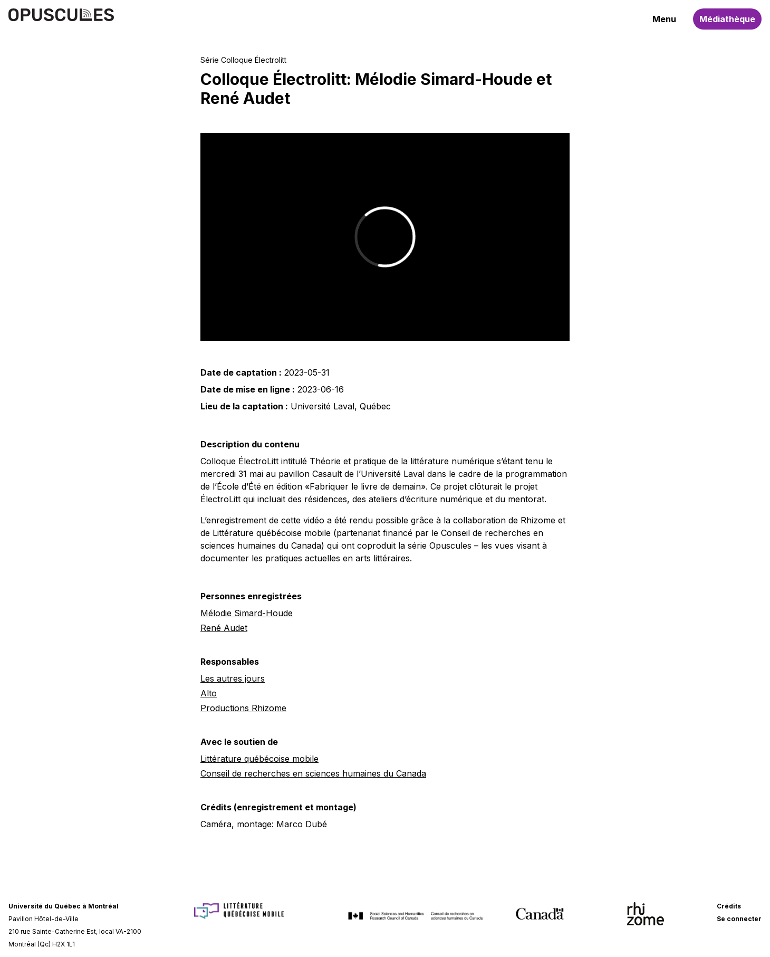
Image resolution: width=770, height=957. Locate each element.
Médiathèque (727, 19)
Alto (208, 693)
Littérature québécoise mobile (259, 758)
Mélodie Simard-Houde (246, 613)
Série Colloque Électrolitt (243, 59)
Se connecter (739, 919)
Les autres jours (232, 678)
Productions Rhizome (243, 708)
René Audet (223, 628)
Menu (664, 19)
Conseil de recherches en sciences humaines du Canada (313, 773)
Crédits (729, 906)
